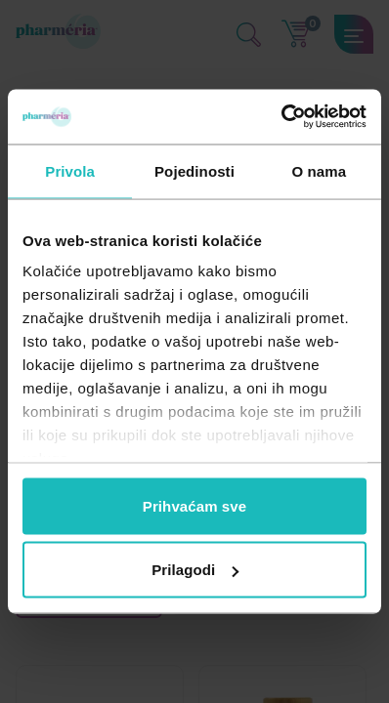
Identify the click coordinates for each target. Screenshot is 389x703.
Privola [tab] (70, 170)
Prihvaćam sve (194, 505)
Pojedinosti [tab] (194, 170)
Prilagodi (194, 569)
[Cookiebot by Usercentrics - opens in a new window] (281, 117)
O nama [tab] (319, 170)
